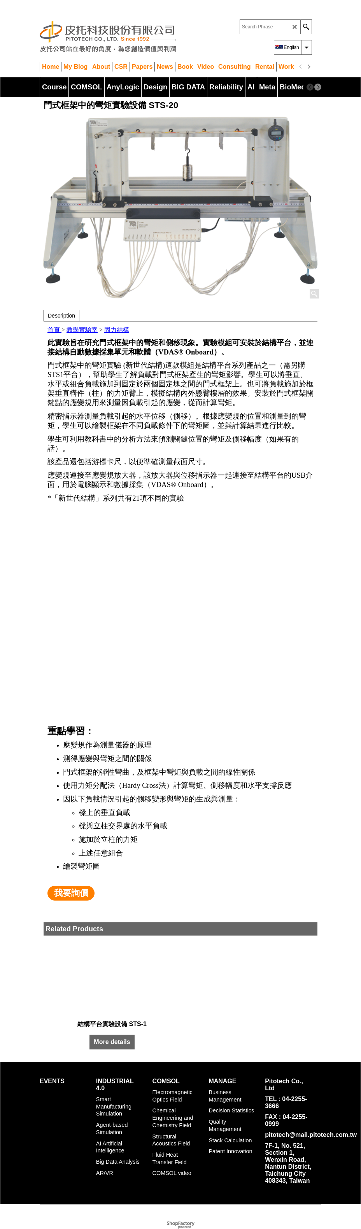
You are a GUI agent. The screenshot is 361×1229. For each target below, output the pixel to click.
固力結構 (116, 329)
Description (61, 315)
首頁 (54, 329)
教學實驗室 (82, 329)
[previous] (300, 66)
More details (112, 1042)
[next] (308, 66)
